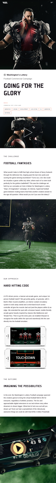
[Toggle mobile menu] (51, 2)
